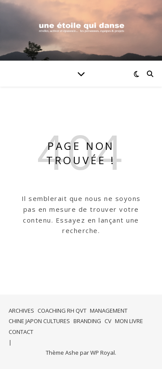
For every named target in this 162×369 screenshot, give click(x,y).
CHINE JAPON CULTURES (39, 321)
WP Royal (102, 352)
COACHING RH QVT (62, 310)
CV (108, 321)
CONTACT (21, 332)
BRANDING (87, 321)
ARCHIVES (21, 310)
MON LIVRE (129, 321)
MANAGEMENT (108, 310)
